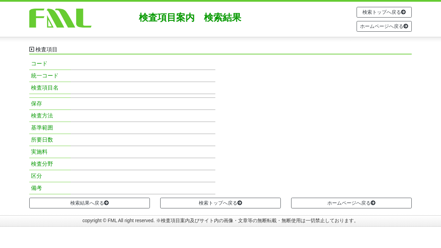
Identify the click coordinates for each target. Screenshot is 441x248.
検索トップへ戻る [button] (384, 12)
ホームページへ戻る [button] (384, 26)
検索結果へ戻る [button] (89, 203)
